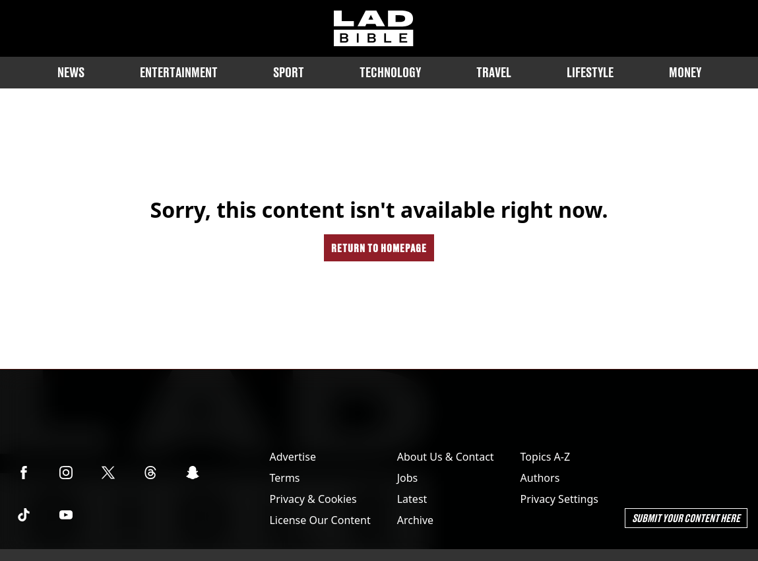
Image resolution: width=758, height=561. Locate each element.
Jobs (407, 478)
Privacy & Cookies (312, 499)
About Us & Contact (445, 456)
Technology (390, 72)
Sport (288, 72)
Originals (379, 127)
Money (685, 72)
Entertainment (179, 72)
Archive (415, 520)
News (70, 72)
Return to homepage (378, 248)
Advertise (292, 456)
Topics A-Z (545, 456)
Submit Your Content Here (686, 518)
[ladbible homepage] (373, 28)
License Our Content (319, 520)
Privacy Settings (559, 499)
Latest (412, 499)
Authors (540, 478)
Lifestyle (590, 72)
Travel (493, 72)
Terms (284, 478)
